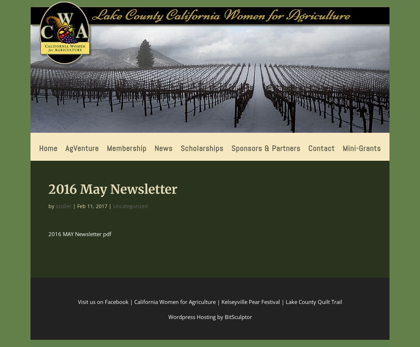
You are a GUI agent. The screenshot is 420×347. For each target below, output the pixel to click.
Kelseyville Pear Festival (250, 301)
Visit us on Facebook (103, 301)
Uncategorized (130, 206)
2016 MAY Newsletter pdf (79, 234)
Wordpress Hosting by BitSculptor (210, 316)
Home (48, 149)
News (163, 149)
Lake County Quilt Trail (314, 301)
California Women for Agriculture (175, 301)
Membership (126, 149)
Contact (321, 149)
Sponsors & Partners (265, 149)
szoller (63, 206)
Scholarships (202, 149)
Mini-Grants (362, 149)
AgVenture (82, 149)
